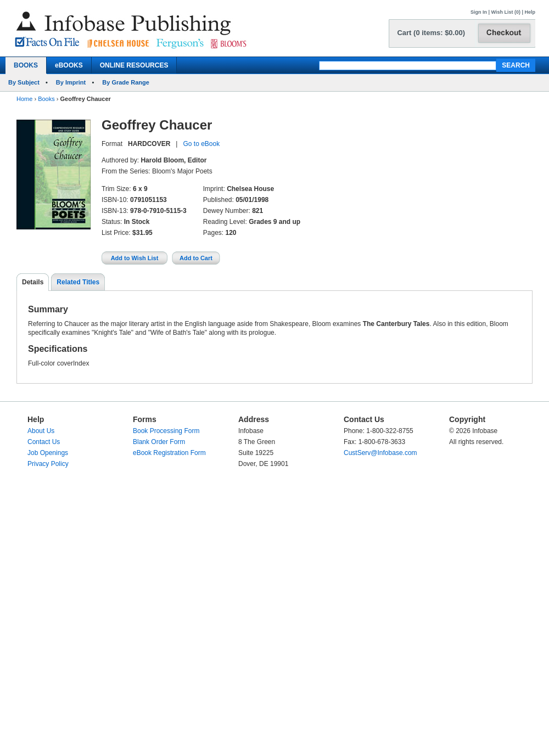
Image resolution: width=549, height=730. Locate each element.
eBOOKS (69, 65)
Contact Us (43, 442)
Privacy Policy (48, 464)
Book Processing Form (166, 431)
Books (46, 99)
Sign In (478, 12)
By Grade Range (125, 82)
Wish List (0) (505, 12)
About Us (40, 431)
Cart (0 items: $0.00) (431, 33)
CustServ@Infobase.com (380, 453)
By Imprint (71, 82)
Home (24, 99)
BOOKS (26, 65)
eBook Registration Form (169, 453)
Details (32, 282)
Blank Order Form (159, 442)
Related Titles (78, 282)
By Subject (24, 82)
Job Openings (47, 453)
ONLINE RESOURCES (134, 65)
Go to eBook (201, 144)
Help (529, 12)
